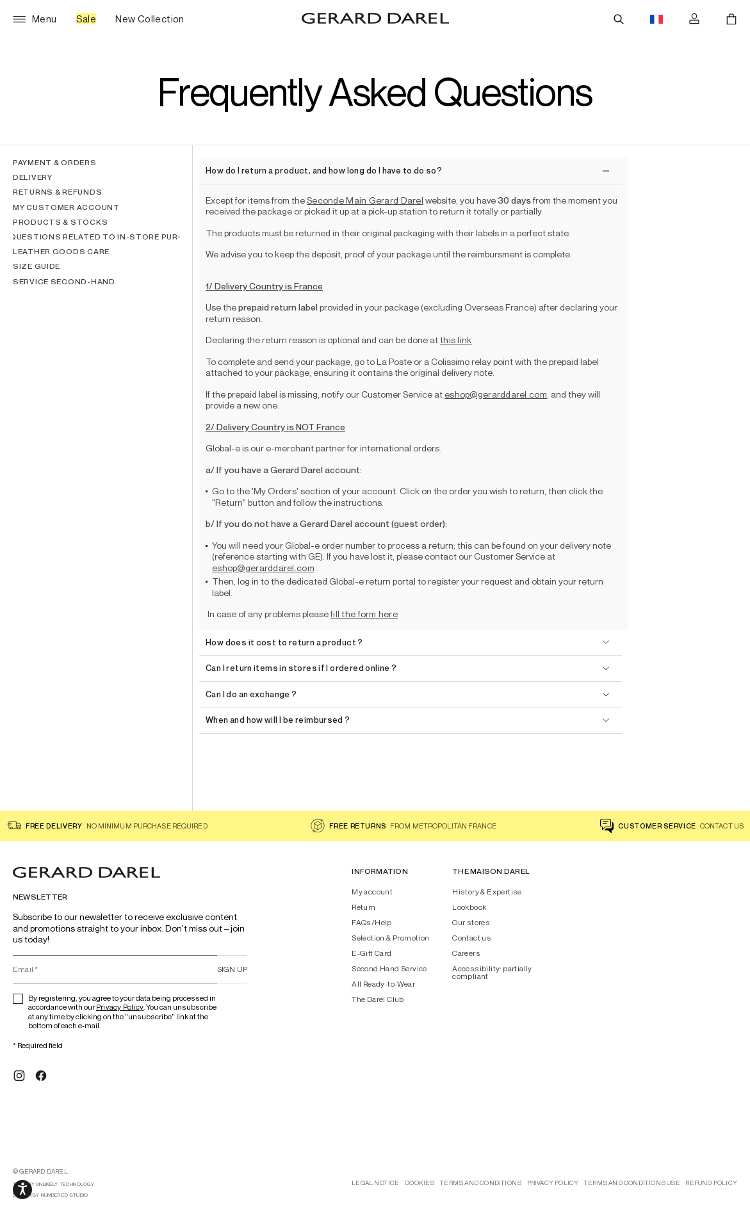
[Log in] (694, 19)
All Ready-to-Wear (383, 984)
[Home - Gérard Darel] (375, 19)
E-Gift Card (371, 953)
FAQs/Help (372, 922)
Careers (466, 953)
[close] (407, 171)
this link (456, 339)
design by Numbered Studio (50, 1195)
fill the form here (364, 613)
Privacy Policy (119, 1007)
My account (372, 892)
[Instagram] (19, 1075)
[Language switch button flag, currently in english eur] (656, 19)
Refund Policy (711, 1182)
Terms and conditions (480, 1182)
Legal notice (375, 1182)
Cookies (419, 1182)
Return (363, 907)
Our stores (471, 922)
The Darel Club (378, 999)
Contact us (471, 938)
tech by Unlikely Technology (53, 1184)
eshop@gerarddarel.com (495, 394)
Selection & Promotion (390, 938)
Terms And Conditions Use (632, 1182)
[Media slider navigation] (22, 1189)
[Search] (618, 19)
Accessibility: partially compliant (492, 972)
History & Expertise (487, 892)
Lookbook (469, 907)
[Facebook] (41, 1075)
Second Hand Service (389, 969)
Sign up (232, 969)
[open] (407, 643)
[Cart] (731, 19)
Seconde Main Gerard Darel (365, 200)
